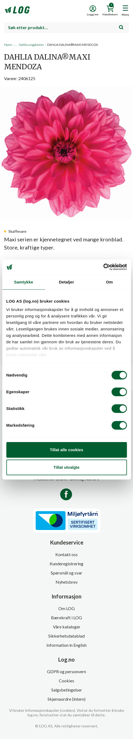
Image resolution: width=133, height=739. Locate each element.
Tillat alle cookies (66, 449)
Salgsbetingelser (66, 689)
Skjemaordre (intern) (66, 699)
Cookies (66, 680)
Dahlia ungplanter (31, 45)
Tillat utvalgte (66, 467)
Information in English (66, 645)
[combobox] (66, 27)
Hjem (8, 45)
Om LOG (66, 608)
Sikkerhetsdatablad (66, 635)
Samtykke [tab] (23, 282)
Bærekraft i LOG (66, 617)
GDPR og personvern (66, 671)
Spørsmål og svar (66, 572)
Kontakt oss (66, 554)
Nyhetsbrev (67, 581)
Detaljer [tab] (66, 282)
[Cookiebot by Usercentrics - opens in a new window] (103, 267)
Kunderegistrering (66, 563)
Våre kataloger (66, 626)
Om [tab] (109, 282)
